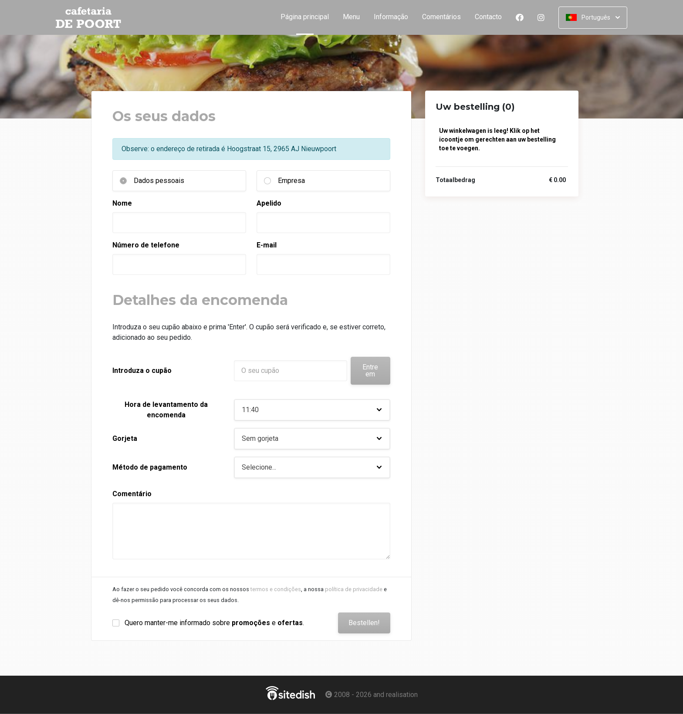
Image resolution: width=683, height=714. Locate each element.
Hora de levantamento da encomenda (166, 409)
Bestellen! (364, 623)
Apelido (269, 203)
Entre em (370, 370)
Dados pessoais (159, 180)
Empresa (291, 180)
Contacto (488, 17)
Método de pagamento (149, 467)
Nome (122, 203)
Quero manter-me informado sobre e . (214, 623)
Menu (351, 17)
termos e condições (275, 589)
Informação (391, 17)
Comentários (441, 17)
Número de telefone (145, 245)
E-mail (267, 245)
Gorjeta (124, 438)
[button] (312, 409)
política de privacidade (353, 589)
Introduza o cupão (142, 370)
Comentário (132, 494)
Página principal (308, 17)
